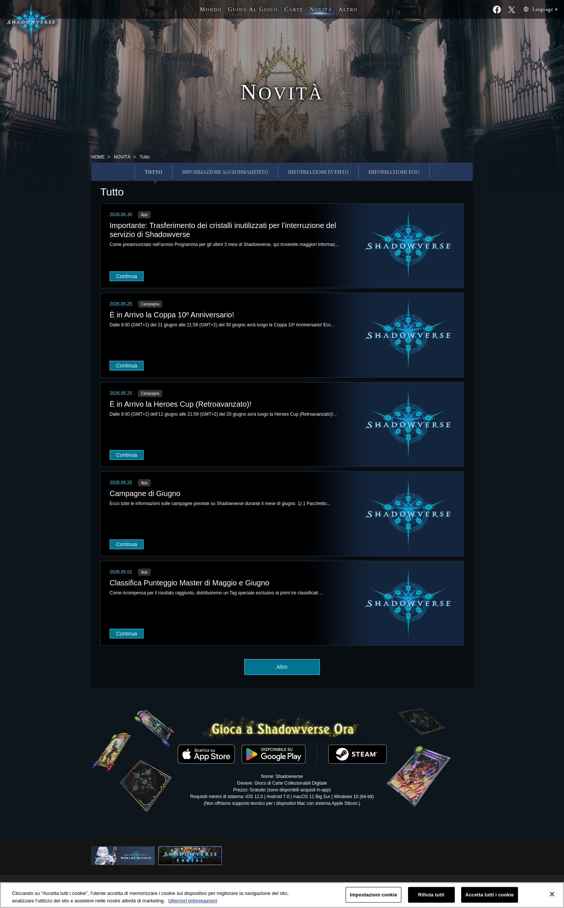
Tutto (153, 171)
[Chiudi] (552, 897)
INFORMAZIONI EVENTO (318, 171)
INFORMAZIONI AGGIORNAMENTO (225, 171)
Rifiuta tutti (431, 898)
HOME (98, 157)
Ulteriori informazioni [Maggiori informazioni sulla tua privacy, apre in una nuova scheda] (192, 904)
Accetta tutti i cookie (489, 898)
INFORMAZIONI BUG (394, 171)
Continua (126, 276)
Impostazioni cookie (373, 898)
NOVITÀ (122, 157)
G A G (253, 9)
